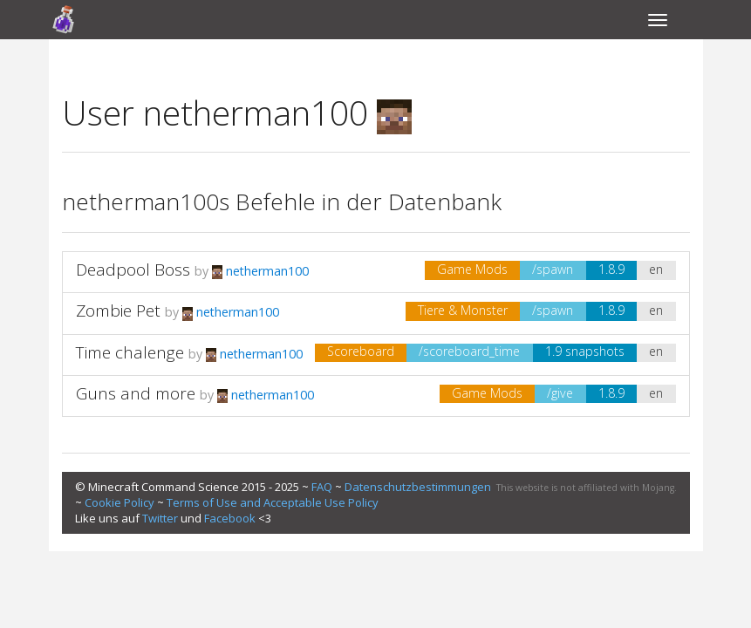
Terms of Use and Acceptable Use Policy (273, 502)
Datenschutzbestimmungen (418, 487)
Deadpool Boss (133, 269)
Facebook (230, 518)
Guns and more (135, 393)
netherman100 (260, 271)
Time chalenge (130, 352)
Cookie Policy (119, 502)
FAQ (321, 487)
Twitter (160, 518)
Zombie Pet (118, 310)
